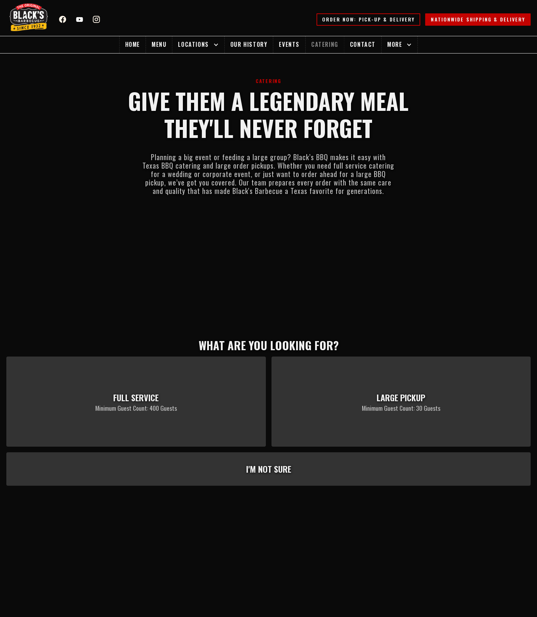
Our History (249, 44)
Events (289, 44)
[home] (28, 18)
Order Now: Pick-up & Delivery (368, 19)
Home (132, 44)
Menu (159, 44)
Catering (324, 44)
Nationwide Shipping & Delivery (478, 19)
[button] (198, 44)
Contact (363, 44)
